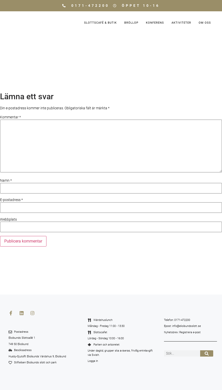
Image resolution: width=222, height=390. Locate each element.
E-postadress (11, 200)
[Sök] (206, 353)
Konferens (155, 22)
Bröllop (131, 22)
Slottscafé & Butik (100, 22)
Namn (6, 180)
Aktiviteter (181, 22)
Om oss (205, 22)
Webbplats (8, 219)
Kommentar (10, 117)
